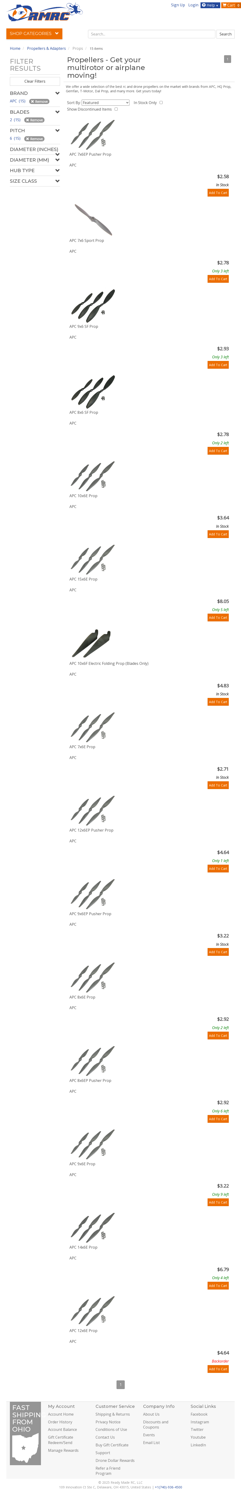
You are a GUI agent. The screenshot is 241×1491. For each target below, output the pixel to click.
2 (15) (15, 119)
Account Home (61, 1414)
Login (193, 5)
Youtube (198, 1437)
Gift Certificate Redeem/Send (60, 1440)
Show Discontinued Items (90, 109)
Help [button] (211, 5)
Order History (60, 1422)
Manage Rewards (63, 1450)
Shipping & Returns (113, 1414)
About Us (151, 1414)
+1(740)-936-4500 (168, 1487)
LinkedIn (198, 1445)
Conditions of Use (111, 1429)
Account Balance (62, 1429)
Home (15, 48)
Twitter (197, 1429)
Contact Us (105, 1437)
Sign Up (178, 5)
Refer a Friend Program (108, 1471)
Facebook (199, 1414)
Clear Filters (34, 81)
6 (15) (15, 138)
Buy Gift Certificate (112, 1445)
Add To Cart (218, 192)
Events (149, 1434)
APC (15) (18, 101)
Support (103, 1452)
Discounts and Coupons (155, 1424)
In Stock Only (146, 102)
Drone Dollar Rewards (115, 1460)
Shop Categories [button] (34, 33)
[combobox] (151, 34)
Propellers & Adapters (46, 48)
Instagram (200, 1422)
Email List (151, 1442)
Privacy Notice (108, 1422)
